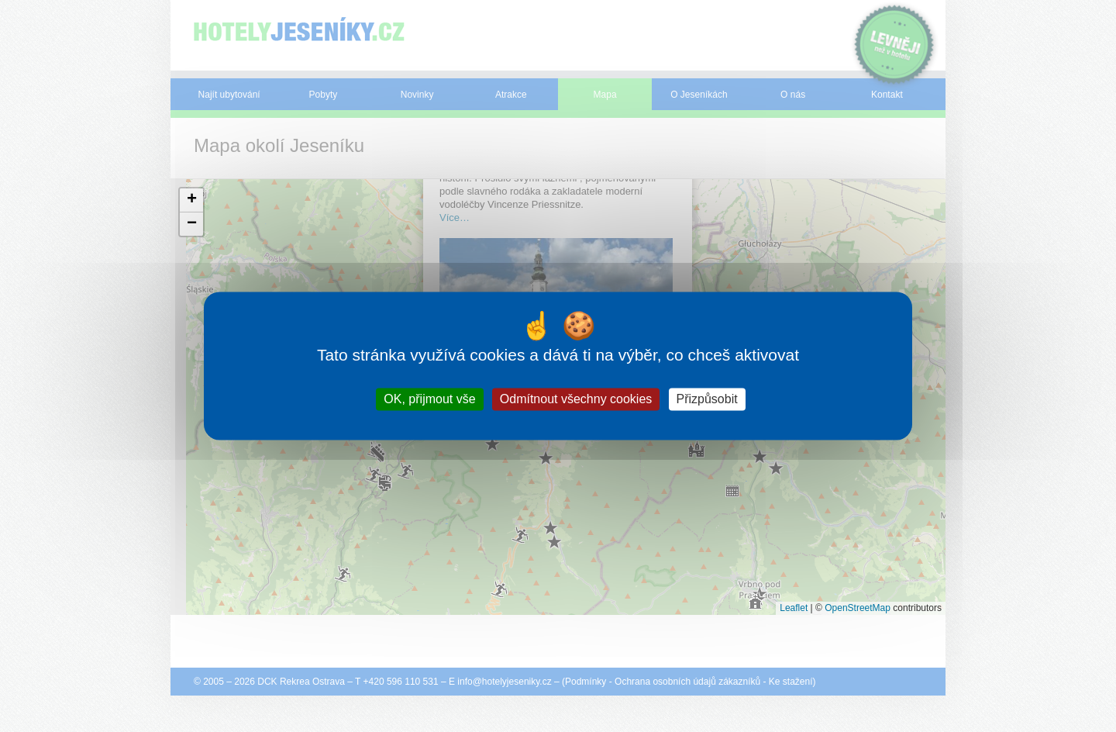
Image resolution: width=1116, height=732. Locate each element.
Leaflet (794, 608)
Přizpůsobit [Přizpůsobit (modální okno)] (707, 399)
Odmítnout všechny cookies (576, 399)
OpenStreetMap (857, 608)
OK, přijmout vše (429, 399)
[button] (191, 200)
